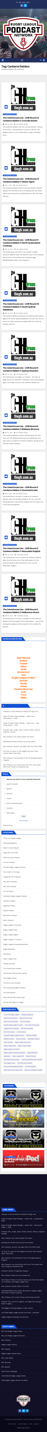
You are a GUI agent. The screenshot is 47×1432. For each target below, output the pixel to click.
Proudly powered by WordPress (14, 1419)
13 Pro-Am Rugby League (12, 838)
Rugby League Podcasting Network (15, 944)
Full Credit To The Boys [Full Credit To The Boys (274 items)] (32, 1025)
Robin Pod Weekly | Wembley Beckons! (20, 1160)
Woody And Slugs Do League (13, 1002)
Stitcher (9, 793)
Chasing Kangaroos (10, 843)
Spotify (9, 789)
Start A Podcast (22, 1424)
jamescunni (23, 672)
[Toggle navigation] (22, 60)
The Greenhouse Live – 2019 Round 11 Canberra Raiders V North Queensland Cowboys (21, 243)
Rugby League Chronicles (12, 925)
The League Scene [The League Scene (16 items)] (9, 1063)
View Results (23, 820)
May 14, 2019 (8, 374)
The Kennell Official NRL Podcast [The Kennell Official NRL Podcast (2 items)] (32, 1059)
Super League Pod (9, 959)
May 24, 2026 (10, 1165)
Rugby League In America (12, 939)
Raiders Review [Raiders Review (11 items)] (20, 1039)
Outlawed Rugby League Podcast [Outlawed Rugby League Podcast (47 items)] (14, 1035)
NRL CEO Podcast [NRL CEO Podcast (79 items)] (9, 1032)
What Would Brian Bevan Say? (14, 997)
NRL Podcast (6, 1340)
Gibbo (23, 697)
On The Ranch (8, 891)
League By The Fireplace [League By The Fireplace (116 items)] (11, 1028)
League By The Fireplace (12, 877)
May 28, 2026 (10, 1104)
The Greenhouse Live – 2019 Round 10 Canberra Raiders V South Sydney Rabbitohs (21, 307)
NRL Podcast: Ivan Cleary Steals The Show (18, 737)
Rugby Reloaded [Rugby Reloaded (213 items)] (32, 1052)
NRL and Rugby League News (11, 1331)
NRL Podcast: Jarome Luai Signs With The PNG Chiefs (22, 746)
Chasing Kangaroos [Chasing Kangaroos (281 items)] (27, 1014)
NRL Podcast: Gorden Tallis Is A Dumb (15, 1286)
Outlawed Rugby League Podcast (15, 896)
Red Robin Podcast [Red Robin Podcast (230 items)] (33, 1039)
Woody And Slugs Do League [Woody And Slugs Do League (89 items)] (33, 1070)
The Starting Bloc (9, 992)
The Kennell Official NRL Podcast (15, 973)
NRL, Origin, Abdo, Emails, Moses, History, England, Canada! (22, 1140)
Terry (23, 694)
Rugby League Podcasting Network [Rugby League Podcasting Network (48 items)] (14, 1052)
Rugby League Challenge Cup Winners (15, 1317)
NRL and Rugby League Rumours (13, 1336)
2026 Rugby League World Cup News (14, 1380)
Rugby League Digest (10, 935)
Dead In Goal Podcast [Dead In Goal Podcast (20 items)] (10, 1018)
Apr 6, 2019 (8, 493)
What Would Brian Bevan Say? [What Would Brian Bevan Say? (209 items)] (13, 1070)
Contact (36, 1424)
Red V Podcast (8, 920)
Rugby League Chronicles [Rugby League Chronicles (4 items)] (22, 1042)
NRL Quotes (5, 1367)
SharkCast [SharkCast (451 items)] (7, 1056)
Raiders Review (8, 910)
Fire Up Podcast (9, 862)
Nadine (23, 660)
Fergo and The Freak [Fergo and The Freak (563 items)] (25, 1018)
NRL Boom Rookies (10, 881)
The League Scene (9, 978)
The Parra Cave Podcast (11, 983)
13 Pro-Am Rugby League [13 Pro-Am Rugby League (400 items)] (11, 1014)
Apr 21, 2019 (8, 432)
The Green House (21, 124)
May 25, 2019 (9, 249)
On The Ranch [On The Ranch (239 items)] (21, 1032)
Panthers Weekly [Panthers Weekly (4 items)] (31, 1035)
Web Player (11, 813)
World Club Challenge (9, 1371)
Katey (23, 686)
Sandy (23, 683)
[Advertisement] (23, 1190)
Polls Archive (7, 825)
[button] (40, 60)
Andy (23, 669)
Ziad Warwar (23, 658)
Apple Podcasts (12, 784)
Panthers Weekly (9, 901)
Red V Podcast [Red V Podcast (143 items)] (8, 1042)
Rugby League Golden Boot (11, 1353)
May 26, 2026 (10, 1124)
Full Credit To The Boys (11, 872)
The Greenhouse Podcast (9, 114)
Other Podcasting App (14, 803)
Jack (23, 692)
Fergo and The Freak (10, 853)
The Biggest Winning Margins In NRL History (17, 1308)
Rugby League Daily (10, 930)
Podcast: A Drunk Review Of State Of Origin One (20, 711)
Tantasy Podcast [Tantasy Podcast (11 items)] (31, 1056)
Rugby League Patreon (23, 1427)
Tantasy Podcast (9, 963)
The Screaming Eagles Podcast (14, 988)
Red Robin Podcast (10, 915)
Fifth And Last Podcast (11, 857)
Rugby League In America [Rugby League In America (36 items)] (11, 1049)
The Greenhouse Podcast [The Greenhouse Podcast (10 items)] (11, 1059)
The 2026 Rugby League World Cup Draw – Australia (20, 1312)
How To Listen (12, 1424)
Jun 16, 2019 (8, 124)
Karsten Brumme (23, 689)
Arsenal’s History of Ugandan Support (14, 1271)
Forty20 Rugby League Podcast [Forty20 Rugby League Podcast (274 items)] (13, 1025)
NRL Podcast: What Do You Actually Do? (15, 1275)
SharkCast (7, 954)
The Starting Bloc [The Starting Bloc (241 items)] (30, 1066)
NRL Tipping (5, 1349)
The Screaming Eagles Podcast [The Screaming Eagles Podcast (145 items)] (13, 1066)
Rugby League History (9, 1344)
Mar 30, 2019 (9, 554)
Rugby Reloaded (9, 949)
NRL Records (6, 1362)
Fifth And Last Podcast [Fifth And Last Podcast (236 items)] (11, 1021)
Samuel (24, 680)
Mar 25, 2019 (9, 615)
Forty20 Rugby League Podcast (14, 867)
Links (30, 1424)
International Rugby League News (13, 1376)
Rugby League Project (23, 677)
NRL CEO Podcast (9, 886)
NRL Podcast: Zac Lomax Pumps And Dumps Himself (20, 1297)
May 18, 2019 (8, 313)
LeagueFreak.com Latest (15, 706)
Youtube (9, 808)
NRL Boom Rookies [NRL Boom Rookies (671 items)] (27, 1028)
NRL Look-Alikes (7, 1358)
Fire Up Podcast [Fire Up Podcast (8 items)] (25, 1021)
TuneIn (9, 798)
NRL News (8, 1210)
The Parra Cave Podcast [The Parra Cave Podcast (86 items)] (24, 1063)
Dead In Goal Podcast (11, 848)
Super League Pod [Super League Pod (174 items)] (18, 1056)
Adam (23, 666)
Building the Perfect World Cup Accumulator (19, 741)
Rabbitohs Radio (9, 906)
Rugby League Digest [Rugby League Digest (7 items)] (24, 1045)
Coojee (23, 663)
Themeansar (38, 1419)
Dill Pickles (10, 1121)
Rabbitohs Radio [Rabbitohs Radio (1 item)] (9, 1039)
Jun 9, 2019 (8, 185)
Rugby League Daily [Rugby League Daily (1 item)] (10, 1045)
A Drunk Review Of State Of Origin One (23, 1100)
